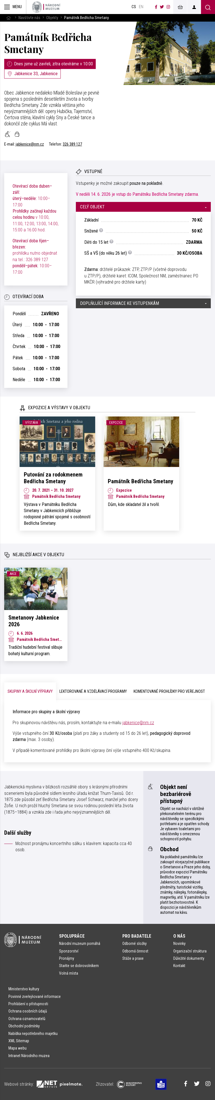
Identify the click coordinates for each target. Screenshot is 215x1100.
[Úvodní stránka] (46, 7)
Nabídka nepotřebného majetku (33, 1033)
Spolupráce (72, 936)
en (141, 6)
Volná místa (68, 973)
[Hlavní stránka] (8, 17)
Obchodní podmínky (24, 1026)
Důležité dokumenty (188, 958)
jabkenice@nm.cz (30, 144)
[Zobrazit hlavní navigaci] (13, 7)
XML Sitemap (18, 1041)
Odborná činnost (135, 951)
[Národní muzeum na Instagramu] (168, 7)
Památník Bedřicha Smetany (48, 42)
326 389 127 (72, 144)
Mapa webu (17, 1048)
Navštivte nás (29, 17)
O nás (179, 936)
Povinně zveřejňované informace (34, 996)
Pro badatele (136, 936)
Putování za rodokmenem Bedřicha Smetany (53, 478)
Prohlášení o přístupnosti (28, 1004)
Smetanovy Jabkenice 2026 (33, 621)
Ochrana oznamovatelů (26, 1018)
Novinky (179, 943)
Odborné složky (134, 943)
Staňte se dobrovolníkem (79, 965)
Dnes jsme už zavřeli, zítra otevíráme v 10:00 (50, 63)
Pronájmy (66, 958)
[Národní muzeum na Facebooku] (156, 7)
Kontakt (179, 965)
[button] (143, 207)
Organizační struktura (190, 951)
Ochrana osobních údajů (27, 1011)
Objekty (52, 17)
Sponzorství (68, 951)
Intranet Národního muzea (29, 1055)
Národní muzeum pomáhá (79, 943)
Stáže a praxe (133, 958)
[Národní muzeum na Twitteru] (161, 7)
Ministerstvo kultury (23, 989)
